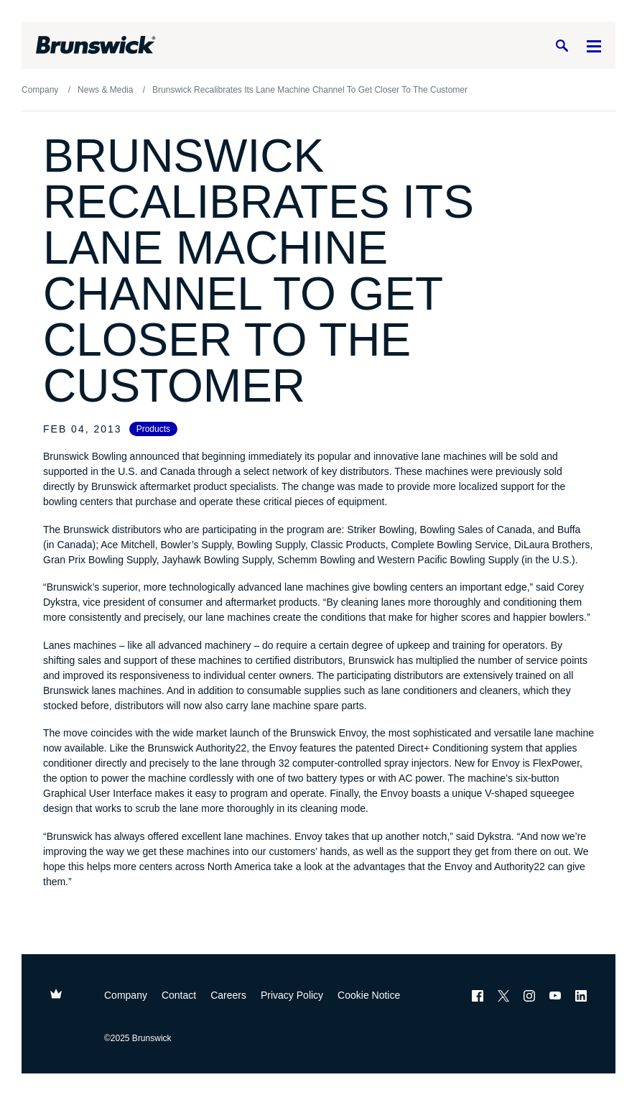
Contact (179, 995)
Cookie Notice (369, 995)
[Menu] (594, 46)
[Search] (561, 45)
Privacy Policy (292, 995)
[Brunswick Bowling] (96, 45)
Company (125, 995)
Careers (228, 995)
